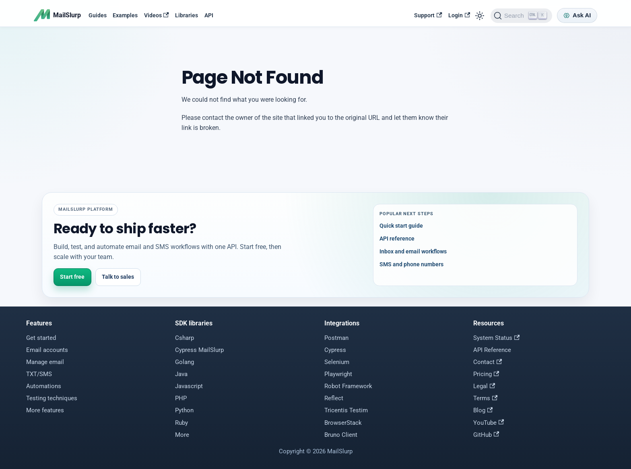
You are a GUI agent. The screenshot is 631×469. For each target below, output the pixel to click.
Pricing (486, 374)
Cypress (335, 350)
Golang (184, 362)
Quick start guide (401, 225)
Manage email (45, 362)
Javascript (189, 386)
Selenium (336, 362)
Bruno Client (340, 434)
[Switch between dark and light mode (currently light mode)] (479, 15)
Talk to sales (118, 277)
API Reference (492, 350)
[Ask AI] (577, 15)
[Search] (522, 15)
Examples (125, 15)
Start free (72, 277)
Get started (41, 337)
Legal (484, 386)
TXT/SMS (39, 374)
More (182, 434)
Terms (485, 398)
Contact (487, 362)
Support (428, 15)
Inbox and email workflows (413, 251)
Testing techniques (51, 398)
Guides (98, 15)
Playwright (338, 374)
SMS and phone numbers (411, 264)
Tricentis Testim (346, 410)
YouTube (488, 422)
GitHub (486, 434)
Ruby (181, 422)
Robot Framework (348, 386)
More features (45, 410)
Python (184, 410)
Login (459, 15)
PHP (181, 398)
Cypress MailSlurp (199, 350)
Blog (483, 410)
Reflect (333, 398)
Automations (43, 386)
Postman (336, 337)
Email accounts (47, 350)
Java (181, 374)
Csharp (184, 337)
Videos (156, 15)
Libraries (186, 15)
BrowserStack (343, 422)
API (208, 15)
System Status (496, 337)
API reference (396, 238)
